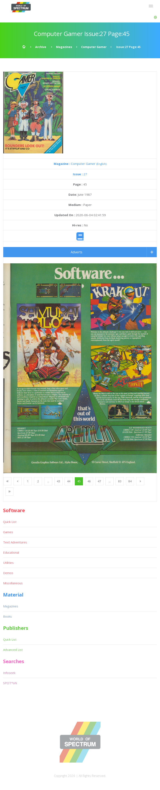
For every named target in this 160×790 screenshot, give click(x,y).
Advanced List (13, 650)
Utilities (8, 563)
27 (80, 174)
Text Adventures (15, 542)
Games (8, 532)
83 (119, 481)
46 (89, 481)
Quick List (10, 522)
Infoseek (9, 673)
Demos (8, 573)
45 (79, 481)
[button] (155, 17)
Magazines (64, 47)
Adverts (76, 252)
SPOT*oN (10, 683)
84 (130, 481)
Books (7, 616)
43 (58, 481)
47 (99, 481)
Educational (11, 552)
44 (68, 481)
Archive (40, 47)
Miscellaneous (13, 583)
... (48, 481)
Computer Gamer (93, 47)
